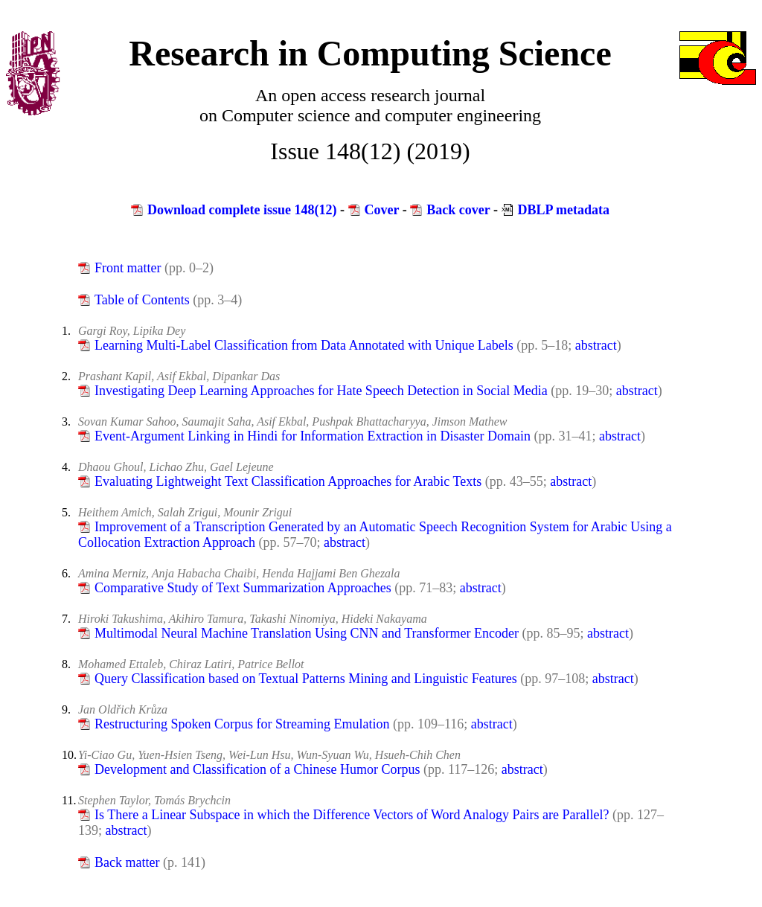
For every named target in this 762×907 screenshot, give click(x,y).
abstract (596, 345)
